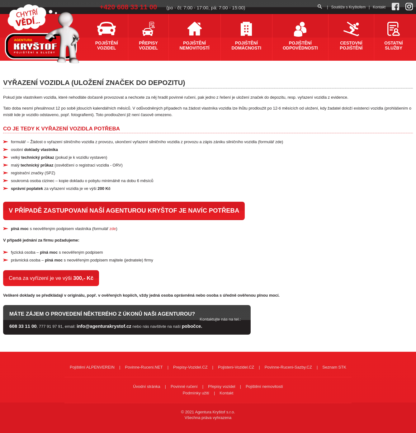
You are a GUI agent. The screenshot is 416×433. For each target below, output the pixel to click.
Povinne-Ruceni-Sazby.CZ (288, 367)
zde (112, 228)
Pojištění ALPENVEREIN (92, 367)
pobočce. (192, 326)
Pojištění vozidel (106, 45)
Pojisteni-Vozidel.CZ (236, 367)
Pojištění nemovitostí (195, 45)
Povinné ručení (184, 386)
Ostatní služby (393, 45)
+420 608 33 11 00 (128, 7)
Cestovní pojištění (351, 45)
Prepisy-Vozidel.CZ (190, 367)
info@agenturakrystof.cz (104, 326)
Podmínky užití (196, 393)
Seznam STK (334, 367)
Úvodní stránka (146, 386)
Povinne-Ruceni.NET (144, 367)
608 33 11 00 (23, 326)
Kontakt (379, 7)
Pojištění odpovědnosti (300, 45)
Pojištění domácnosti (246, 45)
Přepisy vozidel (148, 45)
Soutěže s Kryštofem (348, 7)
